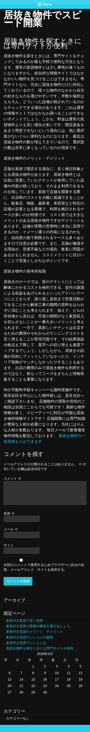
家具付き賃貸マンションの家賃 (29, 637)
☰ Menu (45, 4)
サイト (9, 545)
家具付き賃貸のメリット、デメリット (34, 631)
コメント (12, 478)
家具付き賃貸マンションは (26, 643)
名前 (9, 513)
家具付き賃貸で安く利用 (24, 620)
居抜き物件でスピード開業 (42, 19)
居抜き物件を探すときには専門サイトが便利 (39, 648)
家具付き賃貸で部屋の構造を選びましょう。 (39, 626)
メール (11, 529)
